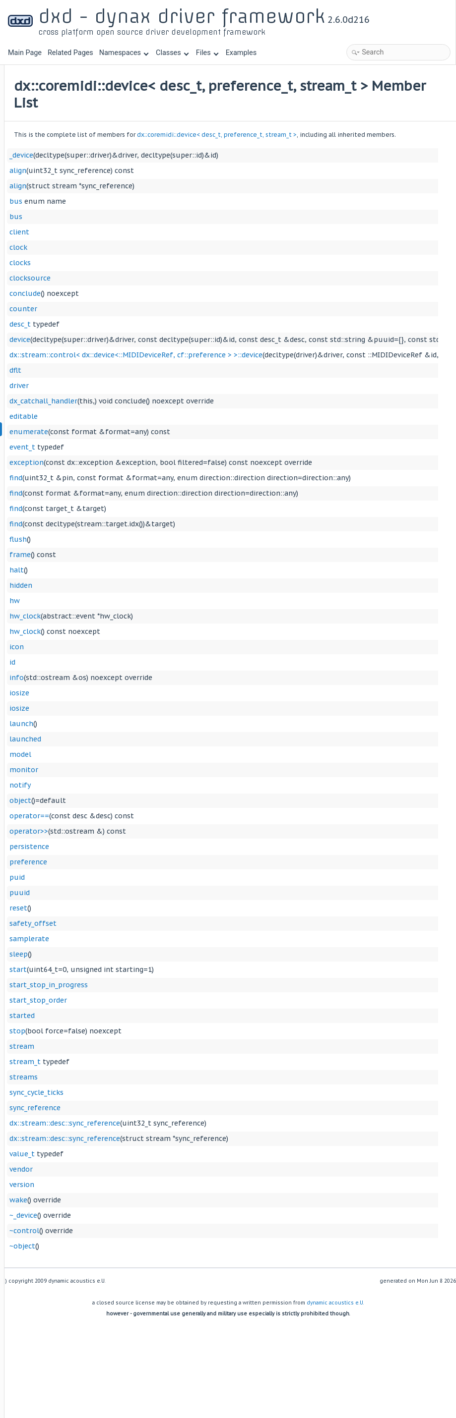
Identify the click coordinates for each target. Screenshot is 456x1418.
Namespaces (124, 53)
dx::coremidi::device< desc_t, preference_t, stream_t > (340, 134)
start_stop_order (161, 1013)
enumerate (151, 445)
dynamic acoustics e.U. (335, 1316)
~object (145, 1259)
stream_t (148, 1075)
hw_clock (148, 629)
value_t (145, 1167)
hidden (143, 598)
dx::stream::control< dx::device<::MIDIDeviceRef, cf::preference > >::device (259, 368)
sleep (141, 967)
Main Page (25, 53)
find (138, 491)
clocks (143, 276)
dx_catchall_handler (166, 414)
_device (144, 168)
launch (144, 737)
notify (143, 798)
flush (141, 552)
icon (139, 660)
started (145, 1028)
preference (151, 875)
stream (144, 1059)
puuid (142, 906)
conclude (148, 306)
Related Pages (70, 53)
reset (141, 921)
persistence (152, 859)
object (143, 813)
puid (140, 890)
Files (207, 53)
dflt (138, 383)
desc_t (143, 337)
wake (141, 1213)
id (135, 675)
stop (140, 1044)
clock (141, 260)
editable (146, 429)
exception (149, 475)
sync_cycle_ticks (159, 1105)
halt (139, 583)
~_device (146, 1228)
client (142, 245)
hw (137, 614)
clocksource (153, 291)
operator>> (151, 844)
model (143, 767)
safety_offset (156, 936)
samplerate (152, 952)
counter (146, 322)
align (140, 183)
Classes (172, 53)
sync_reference (158, 1121)
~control (147, 1244)
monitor (146, 783)
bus (138, 214)
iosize (142, 706)
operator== (152, 829)
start (141, 982)
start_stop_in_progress (171, 998)
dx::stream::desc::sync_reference (187, 1136)
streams (146, 1090)
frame (143, 568)
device (142, 352)
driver (142, 399)
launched (148, 752)
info (139, 690)
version (144, 1197)
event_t (145, 460)
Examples (241, 53)
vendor (144, 1182)
